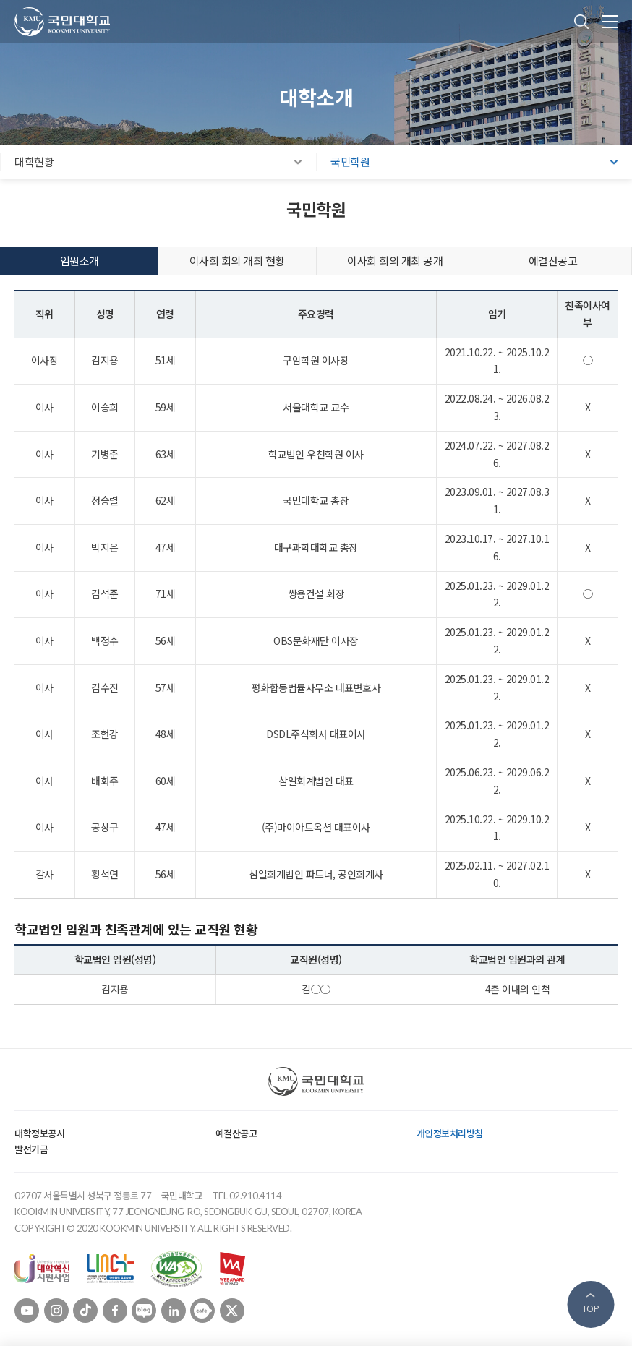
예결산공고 (236, 1133)
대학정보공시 (39, 1133)
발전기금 (31, 1149)
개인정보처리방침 (450, 1133)
